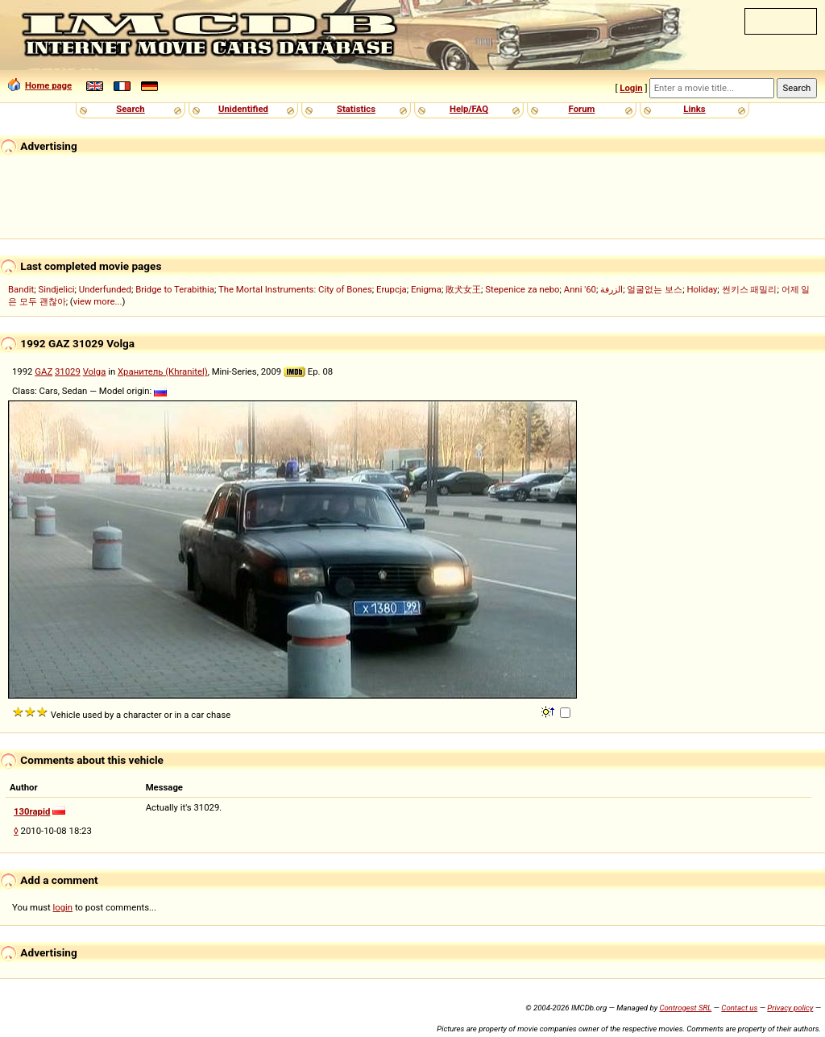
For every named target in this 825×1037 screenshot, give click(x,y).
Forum (582, 108)
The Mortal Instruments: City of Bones (295, 289)
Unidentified (243, 108)
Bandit (21, 289)
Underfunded (105, 289)
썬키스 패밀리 (749, 289)
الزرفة (611, 289)
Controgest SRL (685, 1007)
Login (631, 87)
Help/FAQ (469, 108)
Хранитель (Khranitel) (163, 371)
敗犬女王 (463, 289)
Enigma (426, 289)
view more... (97, 301)
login (63, 907)
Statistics (356, 108)
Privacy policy (790, 1007)
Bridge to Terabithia (174, 289)
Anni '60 (580, 289)
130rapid (32, 811)
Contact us (739, 1007)
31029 (68, 371)
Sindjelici (57, 289)
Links (694, 108)
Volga (94, 371)
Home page (40, 85)
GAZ (43, 371)
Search (130, 108)
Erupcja (391, 289)
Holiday (701, 289)
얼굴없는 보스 (654, 289)
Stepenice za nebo (522, 289)
